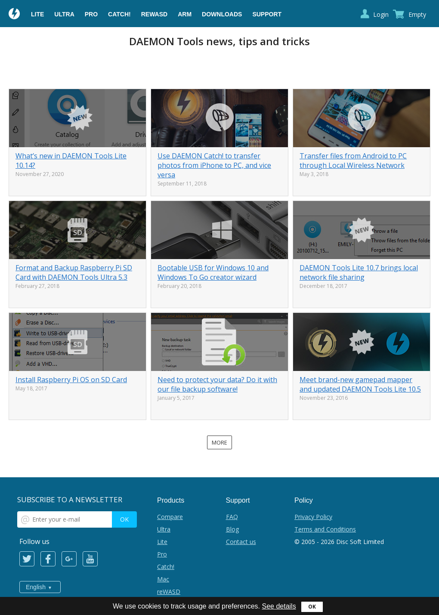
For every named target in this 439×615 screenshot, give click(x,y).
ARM (185, 14)
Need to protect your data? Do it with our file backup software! (217, 384)
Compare (170, 517)
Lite (37, 14)
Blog (232, 529)
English (36, 587)
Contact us (241, 542)
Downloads (222, 14)
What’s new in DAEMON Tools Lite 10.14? (71, 160)
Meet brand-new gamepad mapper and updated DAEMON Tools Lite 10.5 (360, 384)
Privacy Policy (313, 517)
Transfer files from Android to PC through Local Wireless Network (353, 160)
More (219, 442)
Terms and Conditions (325, 529)
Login (381, 14)
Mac (163, 579)
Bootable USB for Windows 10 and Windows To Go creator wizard (213, 272)
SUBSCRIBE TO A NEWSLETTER (69, 499)
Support (266, 14)
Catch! (119, 14)
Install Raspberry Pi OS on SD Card (71, 379)
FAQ (232, 517)
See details (279, 606)
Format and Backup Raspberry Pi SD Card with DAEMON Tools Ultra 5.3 (73, 272)
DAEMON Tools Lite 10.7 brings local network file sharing (359, 272)
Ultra (64, 14)
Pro (91, 14)
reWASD (154, 14)
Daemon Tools (15, 15)
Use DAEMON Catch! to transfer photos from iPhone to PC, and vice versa (214, 165)
